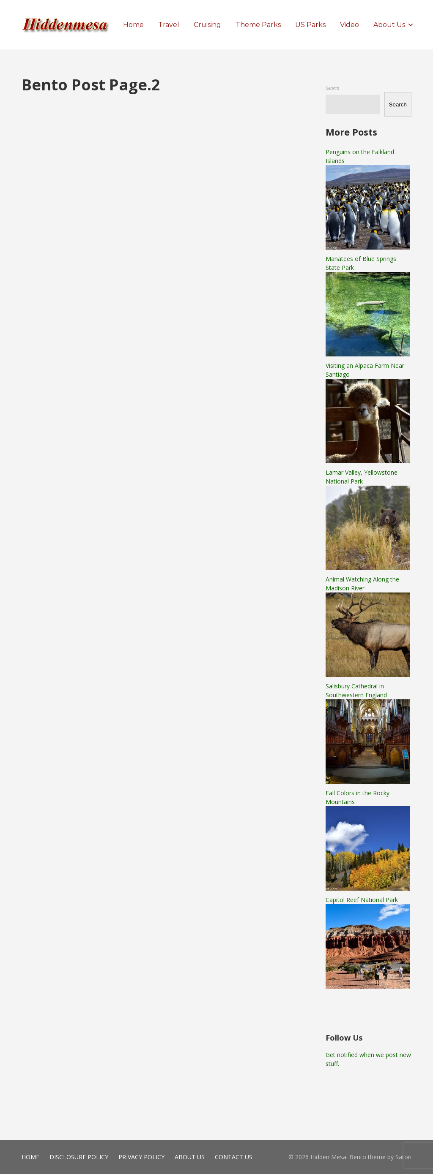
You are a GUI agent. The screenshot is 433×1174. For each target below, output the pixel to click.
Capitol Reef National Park (362, 900)
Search (332, 88)
